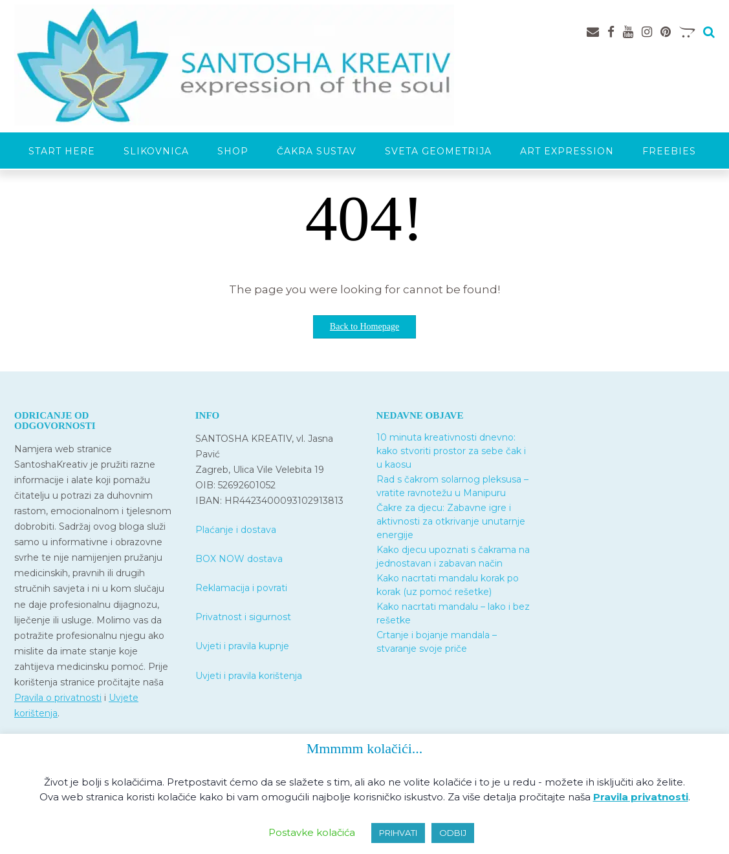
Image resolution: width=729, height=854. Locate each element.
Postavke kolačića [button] (311, 832)
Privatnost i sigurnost (243, 617)
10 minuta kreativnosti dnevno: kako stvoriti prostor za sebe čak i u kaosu (451, 451)
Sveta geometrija (438, 151)
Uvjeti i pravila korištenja (248, 676)
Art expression (567, 151)
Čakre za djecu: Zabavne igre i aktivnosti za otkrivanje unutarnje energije (450, 521)
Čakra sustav (316, 151)
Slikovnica (156, 151)
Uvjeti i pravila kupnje (242, 646)
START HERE (61, 151)
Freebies (669, 151)
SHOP (232, 151)
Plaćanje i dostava (235, 530)
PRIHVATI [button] (398, 833)
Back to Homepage (364, 326)
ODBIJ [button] (452, 833)
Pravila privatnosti (640, 797)
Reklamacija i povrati (241, 588)
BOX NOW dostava (239, 559)
